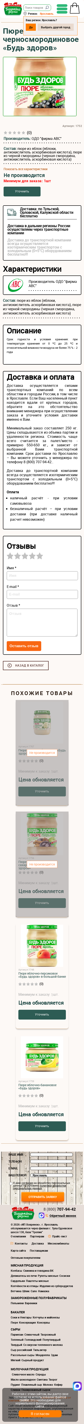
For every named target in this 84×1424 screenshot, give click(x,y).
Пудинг (15, 1384)
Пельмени (17, 1303)
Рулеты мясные (48, 1275)
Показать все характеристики (25, 169)
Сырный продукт (33, 1360)
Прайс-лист (59, 1236)
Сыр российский (21, 1350)
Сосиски (64, 1275)
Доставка (38, 1243)
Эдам (54, 1355)
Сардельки (18, 1281)
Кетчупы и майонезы (46, 1317)
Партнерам (37, 1236)
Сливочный (31, 1334)
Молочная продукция (29, 1369)
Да (30, 27)
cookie (24, 1400)
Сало (34, 1291)
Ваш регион (17, 1175)
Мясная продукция (27, 1265)
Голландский (33, 1339)
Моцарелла (43, 1355)
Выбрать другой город (55, 27)
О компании (18, 1236)
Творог (53, 1379)
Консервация (27, 1322)
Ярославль (47, 13)
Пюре (14, 1322)
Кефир (58, 1384)
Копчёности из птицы (25, 1286)
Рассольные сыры (22, 1355)
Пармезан (17, 1334)
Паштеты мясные (37, 1281)
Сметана (42, 1379)
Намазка (43, 1291)
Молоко (48, 1384)
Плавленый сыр (31, 1384)
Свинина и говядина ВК (38, 1270)
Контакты (21, 1243)
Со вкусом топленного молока (42, 1344)
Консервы (43, 1322)
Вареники (31, 1303)
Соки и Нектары (21, 1317)
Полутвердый (51, 1339)
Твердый (16, 1344)
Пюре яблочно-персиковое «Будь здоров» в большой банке (42, 975)
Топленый (17, 1339)
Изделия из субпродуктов (56, 1286)
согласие (27, 1183)
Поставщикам (39, 1250)
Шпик (26, 1291)
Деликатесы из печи (24, 1275)
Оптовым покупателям (25, 1257)
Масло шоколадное (23, 1379)
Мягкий (15, 1360)
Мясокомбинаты (58, 1243)
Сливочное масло (23, 1374)
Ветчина (16, 1291)
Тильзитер (40, 1350)
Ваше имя (16, 1155)
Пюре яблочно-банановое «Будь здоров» (37, 1086)
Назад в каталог (29, 665)
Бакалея (18, 1312)
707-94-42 (59, 1209)
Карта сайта (18, 1250)
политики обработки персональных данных (39, 1187)
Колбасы (16, 1270)
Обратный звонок (63, 1216)
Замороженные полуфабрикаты (39, 1298)
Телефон (15, 1161)
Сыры (15, 1329)
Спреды (41, 1374)
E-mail (13, 1168)
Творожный (48, 1334)
